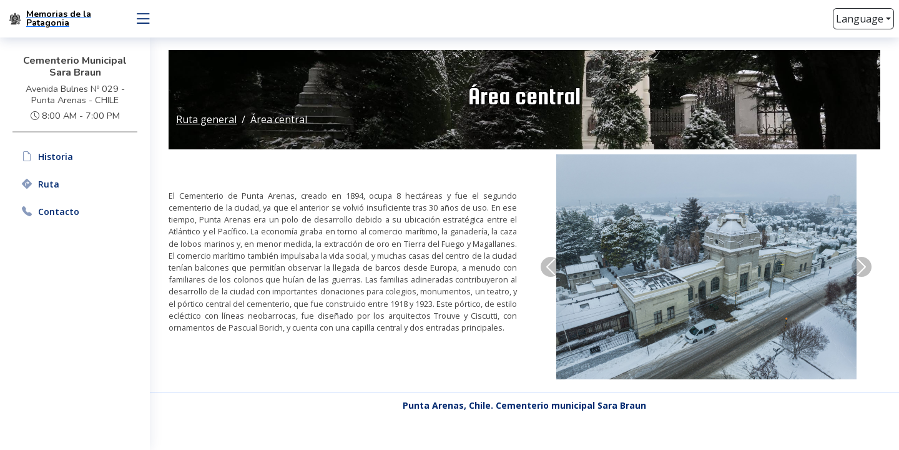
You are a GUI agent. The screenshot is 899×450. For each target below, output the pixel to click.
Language (859, 19)
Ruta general (206, 119)
